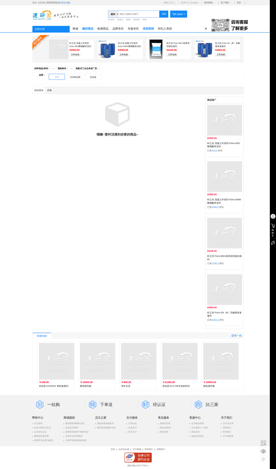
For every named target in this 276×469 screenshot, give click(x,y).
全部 (57, 77)
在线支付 (132, 427)
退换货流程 (164, 423)
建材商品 (87, 28)
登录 (61, 2)
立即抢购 (75, 54)
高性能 (136, 19)
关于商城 (137, 449)
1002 (214, 320)
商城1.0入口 (169, 2)
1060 (214, 207)
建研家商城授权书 (105, 423)
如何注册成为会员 (42, 427)
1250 (214, 263)
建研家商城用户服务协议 (77, 432)
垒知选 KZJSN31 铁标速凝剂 (53, 386)
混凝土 (120, 19)
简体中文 (185, 2)
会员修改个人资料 (199, 427)
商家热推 (42, 336)
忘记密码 (37, 423)
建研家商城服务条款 (106, 427)
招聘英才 (226, 427)
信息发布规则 (71, 427)
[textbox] (139, 14)
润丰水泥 (125, 386)
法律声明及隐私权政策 (76, 440)
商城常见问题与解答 (43, 440)
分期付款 (132, 423)
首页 (113, 449)
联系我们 (226, 432)
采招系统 (148, 28)
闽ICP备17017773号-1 (138, 465)
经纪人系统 (165, 28)
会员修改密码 (197, 423)
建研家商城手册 (41, 436)
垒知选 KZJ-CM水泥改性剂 (176, 386)
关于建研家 (227, 436)
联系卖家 (163, 432)
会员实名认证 (40, 432)
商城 (75, 28)
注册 (67, 2)
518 (214, 150)
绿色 (144, 19)
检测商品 (103, 28)
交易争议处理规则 (73, 436)
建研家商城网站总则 (74, 423)
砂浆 (128, 19)
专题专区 (133, 28)
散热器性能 (85, 386)
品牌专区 (118, 28)
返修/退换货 (165, 427)
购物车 (177, 14)
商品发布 (195, 432)
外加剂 (111, 19)
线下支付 (132, 432)
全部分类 (40, 29)
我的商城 (208, 2)
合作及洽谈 (227, 423)
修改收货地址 (197, 436)
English (194, 2)
